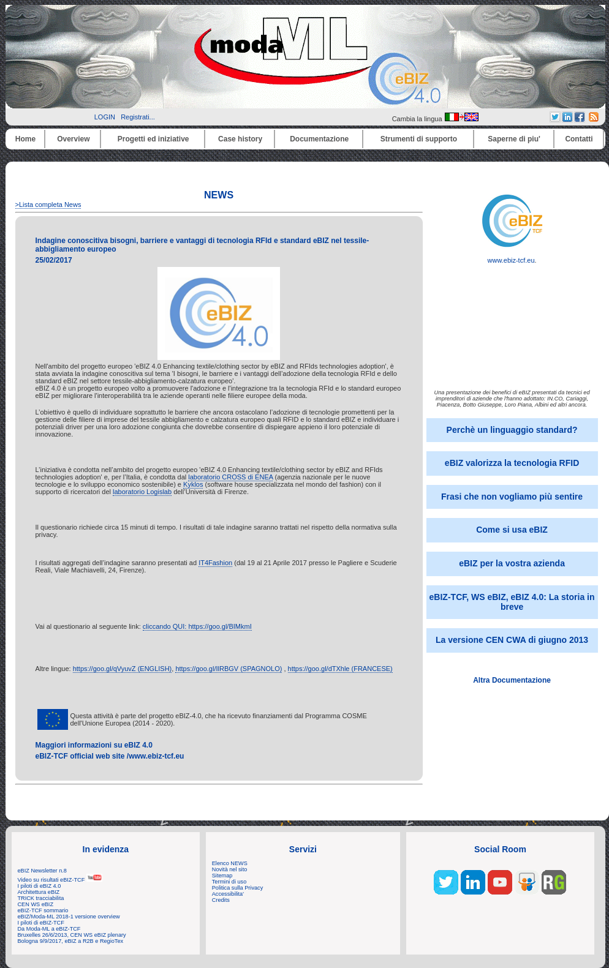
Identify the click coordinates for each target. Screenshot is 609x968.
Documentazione (319, 139)
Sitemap (222, 875)
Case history (240, 139)
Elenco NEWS (230, 863)
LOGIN (104, 117)
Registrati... (138, 117)
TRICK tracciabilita (41, 898)
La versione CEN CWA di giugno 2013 (512, 640)
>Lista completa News (48, 204)
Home (25, 139)
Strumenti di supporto (418, 139)
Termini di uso (229, 882)
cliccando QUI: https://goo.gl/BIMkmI (197, 626)
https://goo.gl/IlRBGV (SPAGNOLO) (228, 668)
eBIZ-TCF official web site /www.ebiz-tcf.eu (110, 756)
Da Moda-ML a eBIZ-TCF (49, 929)
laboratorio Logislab (142, 491)
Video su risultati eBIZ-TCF (60, 880)
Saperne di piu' (514, 139)
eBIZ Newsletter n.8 (42, 871)
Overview (73, 139)
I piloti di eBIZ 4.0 (39, 886)
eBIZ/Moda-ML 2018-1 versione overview (69, 917)
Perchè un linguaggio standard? (512, 430)
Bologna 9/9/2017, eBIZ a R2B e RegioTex (71, 941)
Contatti (578, 139)
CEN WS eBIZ (36, 904)
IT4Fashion (215, 562)
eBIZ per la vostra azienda (512, 563)
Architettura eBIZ (39, 892)
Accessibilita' (228, 894)
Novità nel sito (230, 869)
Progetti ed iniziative (153, 139)
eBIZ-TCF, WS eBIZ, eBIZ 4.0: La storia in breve (512, 602)
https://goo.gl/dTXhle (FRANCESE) (340, 668)
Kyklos (193, 484)
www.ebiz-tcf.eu (512, 257)
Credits (221, 900)
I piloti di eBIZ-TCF (41, 923)
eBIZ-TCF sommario (43, 910)
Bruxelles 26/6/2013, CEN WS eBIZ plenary (72, 935)
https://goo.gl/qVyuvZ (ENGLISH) (122, 668)
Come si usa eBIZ (512, 530)
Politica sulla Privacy (237, 888)
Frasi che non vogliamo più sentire (512, 496)
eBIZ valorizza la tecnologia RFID (512, 463)
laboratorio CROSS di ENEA (230, 477)
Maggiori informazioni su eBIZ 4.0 (94, 745)
